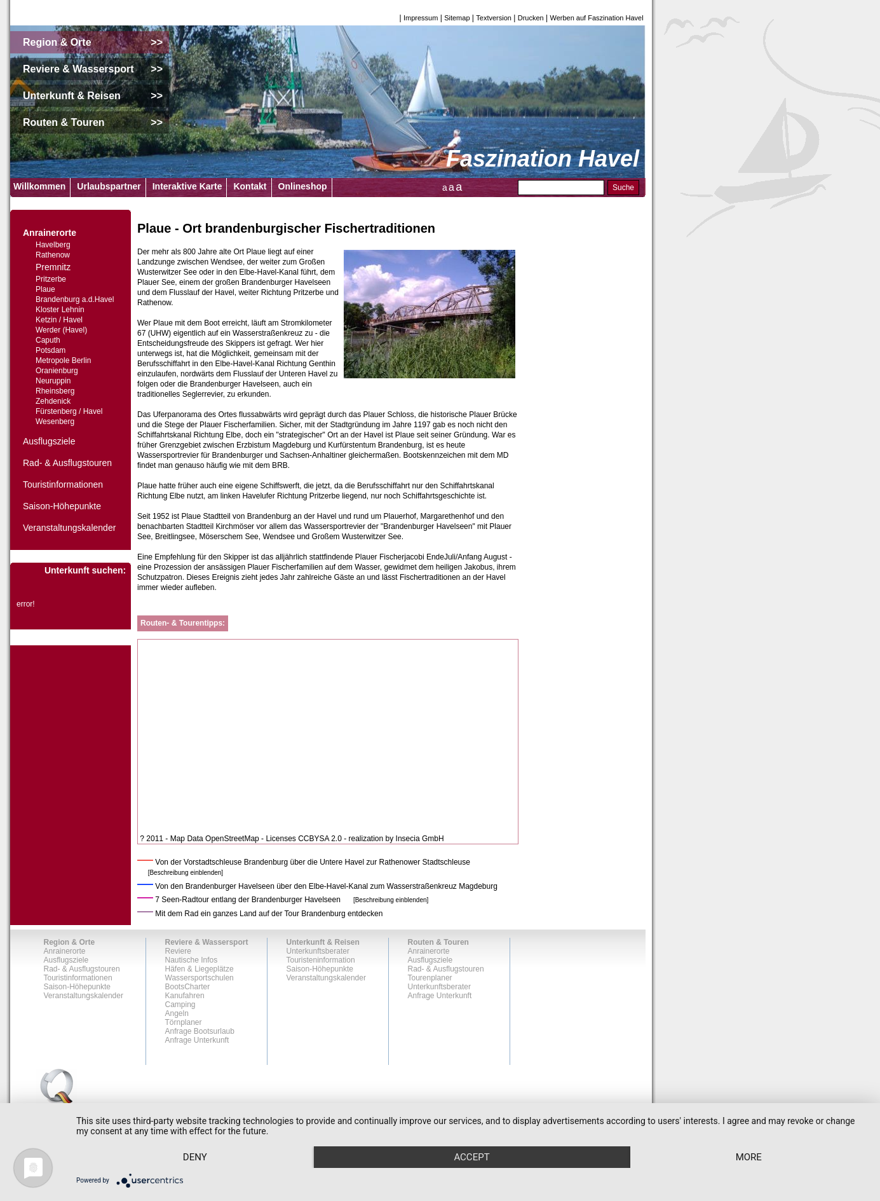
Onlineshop (302, 186)
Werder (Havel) (61, 330)
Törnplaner (183, 1022)
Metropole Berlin (63, 360)
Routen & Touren (438, 942)
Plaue (45, 289)
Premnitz (53, 267)
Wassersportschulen (199, 977)
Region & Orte (69, 942)
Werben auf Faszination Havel (597, 18)
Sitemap (457, 18)
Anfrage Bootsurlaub (199, 1031)
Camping (180, 1004)
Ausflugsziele (49, 441)
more (749, 1157)
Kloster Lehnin (60, 309)
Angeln (177, 1013)
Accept (471, 1157)
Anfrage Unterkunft (197, 1040)
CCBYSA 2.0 (320, 838)
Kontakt (249, 186)
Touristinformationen (63, 484)
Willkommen (39, 186)
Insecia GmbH (420, 838)
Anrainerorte (49, 233)
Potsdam (50, 350)
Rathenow (53, 254)
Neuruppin (53, 380)
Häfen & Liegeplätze (199, 968)
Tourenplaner (430, 977)
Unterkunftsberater (318, 951)
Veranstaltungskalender (69, 528)
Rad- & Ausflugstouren (67, 463)
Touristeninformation (321, 960)
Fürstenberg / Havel (69, 411)
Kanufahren (185, 995)
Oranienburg (57, 370)
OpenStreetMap (232, 838)
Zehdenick (53, 401)
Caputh (48, 340)
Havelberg (53, 244)
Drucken (531, 18)
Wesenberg (55, 421)
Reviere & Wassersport (206, 942)
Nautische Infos (191, 960)
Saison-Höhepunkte (62, 506)
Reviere (178, 951)
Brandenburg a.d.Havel (75, 299)
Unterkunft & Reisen (323, 942)
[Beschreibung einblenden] (185, 872)
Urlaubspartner (108, 186)
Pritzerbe (51, 279)
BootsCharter (187, 986)
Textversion (493, 18)
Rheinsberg (55, 391)
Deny (195, 1157)
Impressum (420, 18)
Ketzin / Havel (59, 319)
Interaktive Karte (187, 186)
